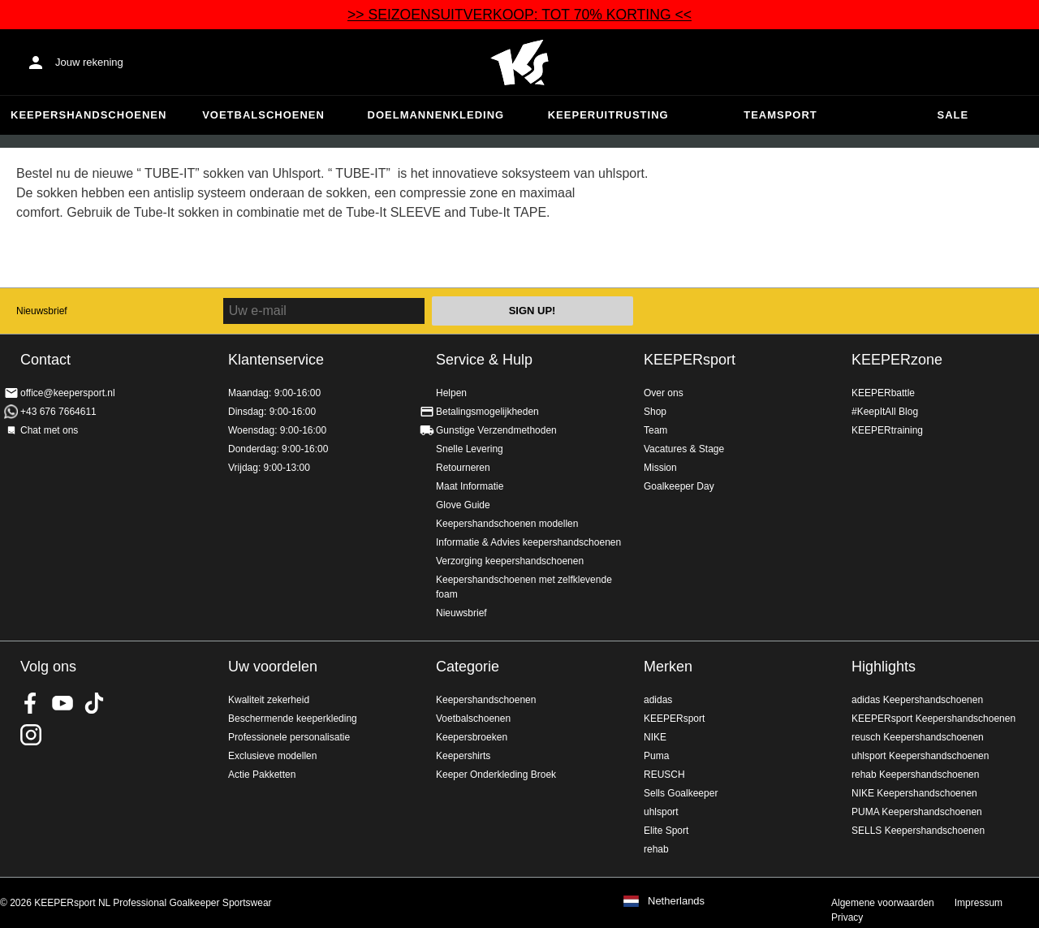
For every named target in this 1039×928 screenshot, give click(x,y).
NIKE (655, 737)
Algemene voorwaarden (882, 903)
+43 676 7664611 (58, 411)
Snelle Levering (469, 449)
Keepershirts (463, 756)
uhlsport (661, 812)
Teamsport (780, 115)
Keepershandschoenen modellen (507, 523)
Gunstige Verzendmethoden (496, 430)
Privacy (847, 917)
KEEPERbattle (883, 393)
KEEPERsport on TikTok (94, 703)
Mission (660, 467)
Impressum (978, 903)
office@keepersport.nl (67, 393)
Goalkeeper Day (679, 486)
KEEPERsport (689, 360)
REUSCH (664, 774)
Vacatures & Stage (684, 449)
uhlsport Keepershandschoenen (920, 756)
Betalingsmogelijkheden (487, 411)
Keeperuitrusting (608, 115)
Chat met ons (49, 430)
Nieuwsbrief (41, 311)
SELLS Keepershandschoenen (918, 830)
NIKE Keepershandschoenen (914, 793)
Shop (655, 411)
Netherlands (676, 901)
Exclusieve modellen (272, 756)
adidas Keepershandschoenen (917, 700)
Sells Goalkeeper (681, 793)
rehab (656, 849)
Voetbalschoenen (263, 115)
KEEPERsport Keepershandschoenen (933, 718)
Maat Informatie (469, 486)
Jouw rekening (89, 62)
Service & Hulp (484, 360)
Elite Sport (666, 830)
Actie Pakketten (261, 774)
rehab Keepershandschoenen (915, 774)
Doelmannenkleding (436, 115)
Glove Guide (463, 505)
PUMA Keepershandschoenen (916, 812)
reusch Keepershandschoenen (917, 737)
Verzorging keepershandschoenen (510, 561)
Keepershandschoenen (88, 115)
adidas (658, 700)
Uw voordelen (272, 666)
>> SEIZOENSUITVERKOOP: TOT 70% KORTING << (519, 14)
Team (655, 430)
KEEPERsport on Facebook (30, 703)
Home (519, 62)
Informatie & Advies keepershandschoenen (528, 542)
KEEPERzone (896, 360)
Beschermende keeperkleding (292, 718)
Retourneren (463, 467)
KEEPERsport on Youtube (62, 703)
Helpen (451, 393)
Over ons (663, 393)
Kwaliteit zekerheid (268, 700)
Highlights (883, 666)
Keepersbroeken (471, 737)
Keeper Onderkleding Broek (496, 774)
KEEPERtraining (887, 430)
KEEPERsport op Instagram (30, 734)
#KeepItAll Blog (884, 411)
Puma (656, 756)
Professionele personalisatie (289, 737)
